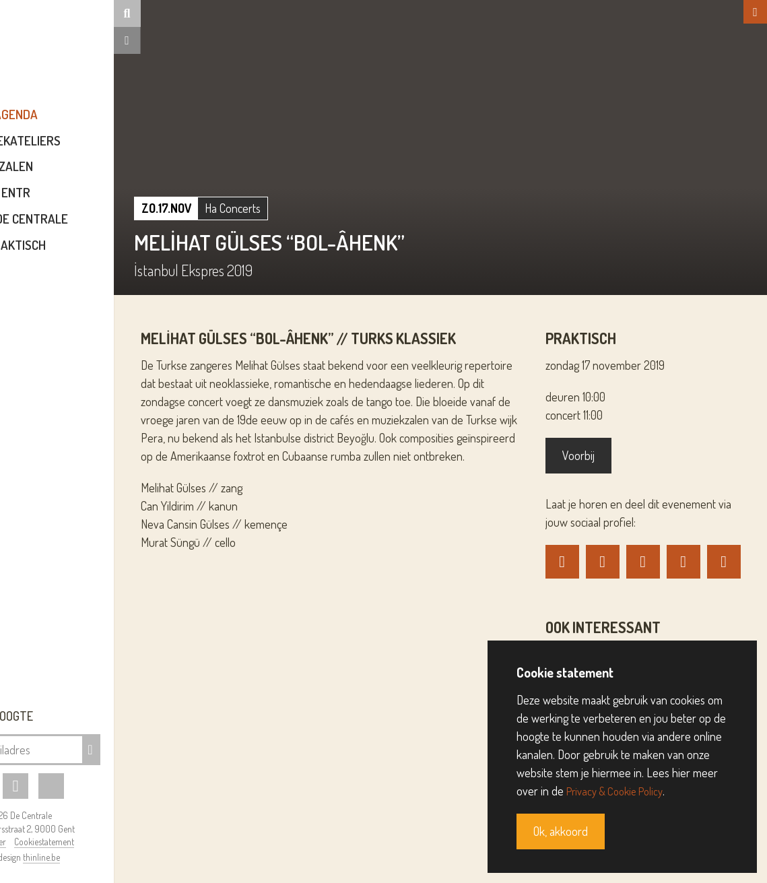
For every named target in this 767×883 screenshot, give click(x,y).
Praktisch (96, 254)
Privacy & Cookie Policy (619, 790)
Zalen (96, 176)
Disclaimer (67, 841)
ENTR (95, 201)
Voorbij (603, 455)
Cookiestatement (124, 841)
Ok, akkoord (560, 831)
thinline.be (121, 857)
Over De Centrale (96, 228)
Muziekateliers (96, 149)
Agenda (96, 123)
